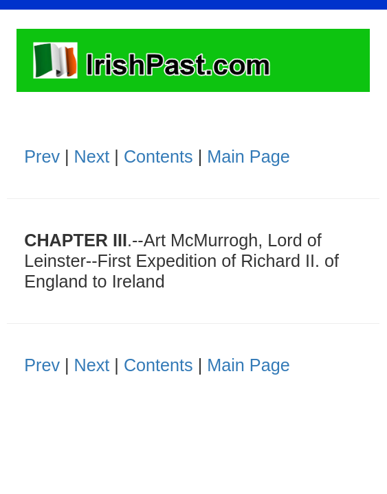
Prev (42, 156)
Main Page (248, 156)
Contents (158, 156)
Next (92, 156)
